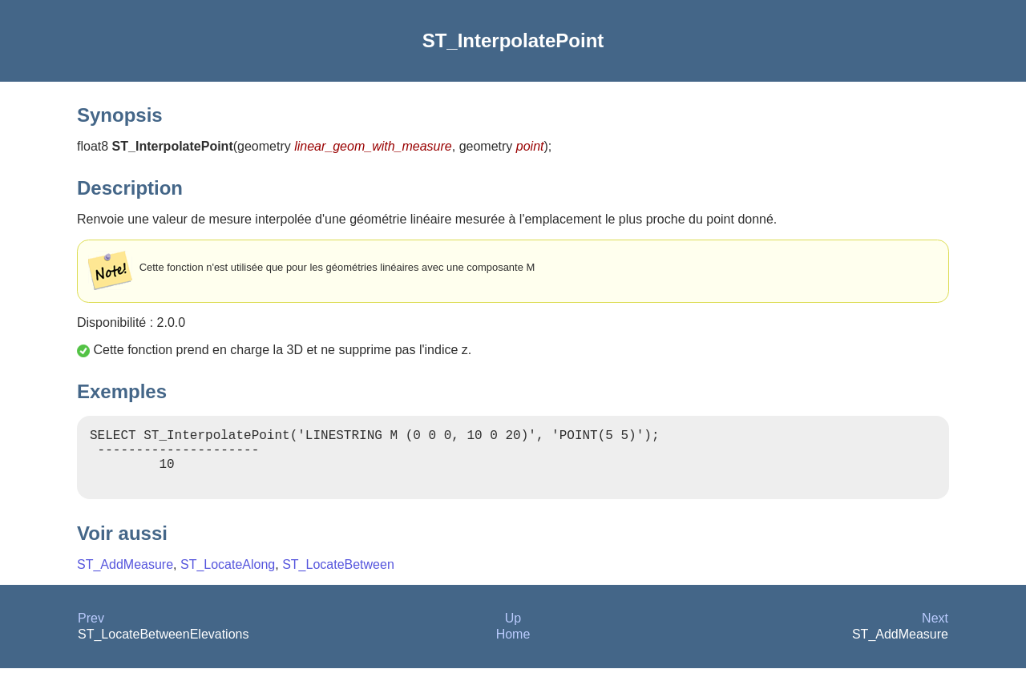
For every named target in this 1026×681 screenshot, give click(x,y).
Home (513, 647)
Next (935, 631)
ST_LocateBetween (338, 577)
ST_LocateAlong (227, 577)
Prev (91, 631)
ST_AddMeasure (125, 577)
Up (513, 631)
